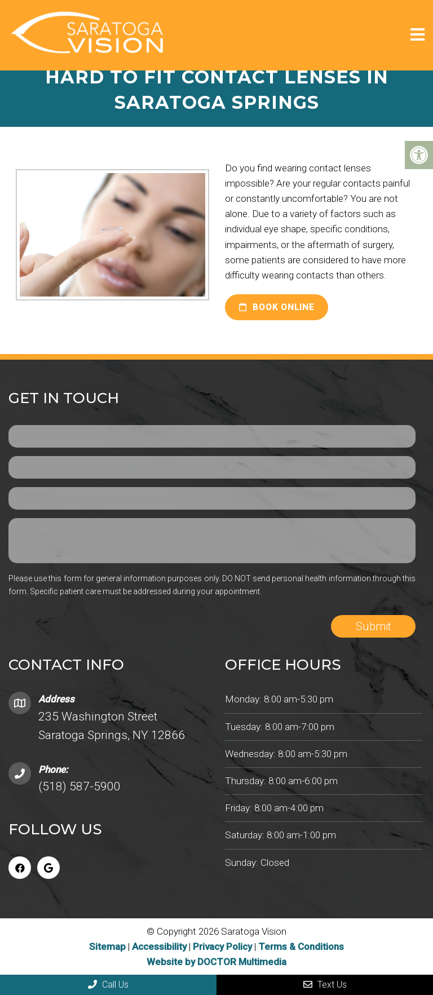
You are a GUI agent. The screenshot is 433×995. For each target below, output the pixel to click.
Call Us (108, 984)
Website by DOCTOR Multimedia (216, 961)
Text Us (325, 984)
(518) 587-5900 (79, 786)
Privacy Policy (223, 946)
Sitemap (107, 946)
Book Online (276, 307)
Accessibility (159, 946)
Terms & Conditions (301, 946)
